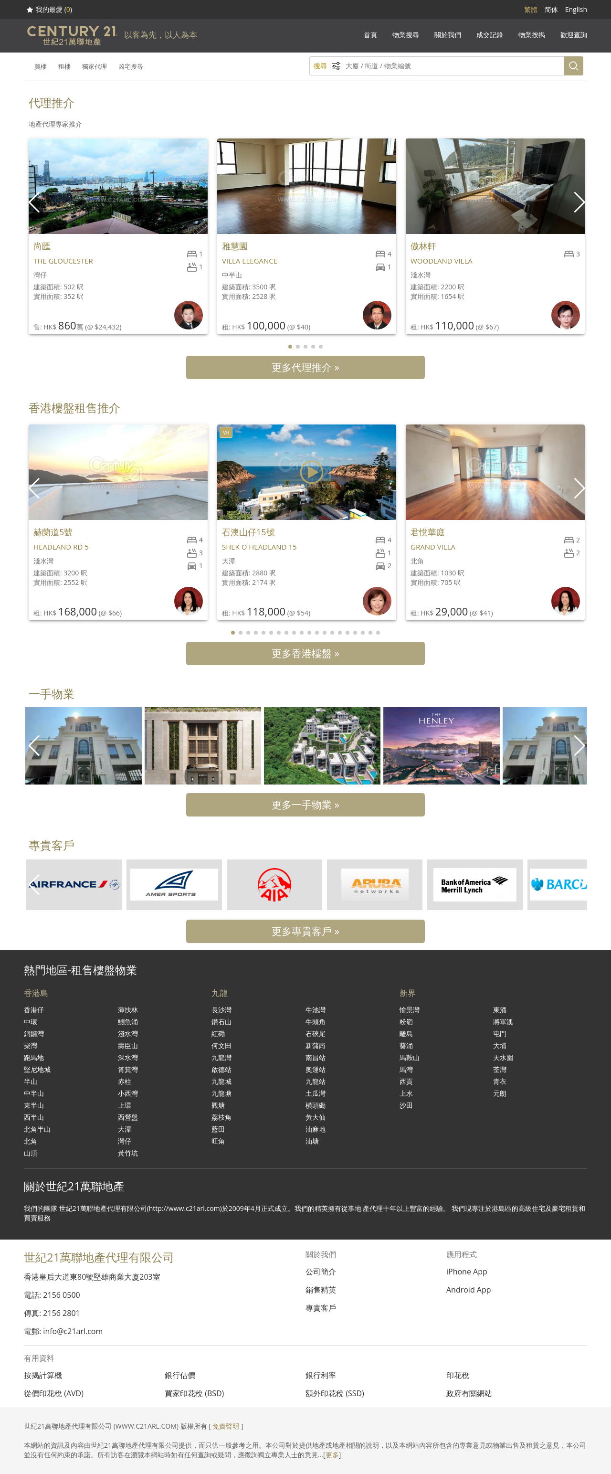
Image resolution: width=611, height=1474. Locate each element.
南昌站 (316, 1057)
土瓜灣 (316, 1093)
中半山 (34, 1093)
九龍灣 (221, 1057)
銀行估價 (180, 1375)
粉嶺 (406, 1021)
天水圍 (503, 1057)
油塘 (312, 1140)
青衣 (499, 1081)
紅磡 (218, 1033)
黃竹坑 (128, 1152)
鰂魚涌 (128, 1021)
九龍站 (316, 1081)
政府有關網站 (469, 1393)
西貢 (406, 1081)
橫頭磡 (316, 1105)
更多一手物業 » (305, 804)
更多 (332, 1454)
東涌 (499, 1009)
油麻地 (316, 1129)
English (576, 9)
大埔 (499, 1045)
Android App (468, 1289)
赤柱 (124, 1081)
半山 (30, 1081)
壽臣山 (128, 1045)
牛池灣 (316, 1009)
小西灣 (128, 1093)
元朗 (499, 1093)
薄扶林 (128, 1009)
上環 (124, 1105)
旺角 (218, 1140)
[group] (83, 746)
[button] (580, 202)
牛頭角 (316, 1021)
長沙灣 (221, 1009)
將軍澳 (503, 1021)
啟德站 (221, 1069)
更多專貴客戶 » (305, 931)
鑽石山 (221, 1021)
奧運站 (316, 1069)
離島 (406, 1033)
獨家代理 (94, 66)
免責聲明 (225, 1426)
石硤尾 (316, 1033)
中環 (30, 1021)
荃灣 (499, 1069)
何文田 (221, 1045)
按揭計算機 (43, 1375)
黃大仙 (316, 1117)
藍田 (218, 1129)
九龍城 (221, 1081)
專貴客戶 (321, 1308)
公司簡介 (321, 1271)
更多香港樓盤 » (305, 653)
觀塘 (218, 1105)
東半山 (34, 1105)
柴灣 (30, 1045)
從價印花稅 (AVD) (54, 1393)
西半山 (34, 1117)
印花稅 (457, 1375)
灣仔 (124, 1140)
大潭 (124, 1129)
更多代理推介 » (305, 367)
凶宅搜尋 (130, 66)
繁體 (530, 9)
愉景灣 (410, 1009)
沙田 (406, 1105)
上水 (406, 1093)
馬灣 (406, 1069)
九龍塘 (221, 1093)
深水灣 (128, 1057)
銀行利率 (321, 1375)
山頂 (30, 1152)
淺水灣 (128, 1033)
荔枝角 (221, 1117)
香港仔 (34, 1009)
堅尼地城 (37, 1069)
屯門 (499, 1033)
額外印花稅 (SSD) (335, 1393)
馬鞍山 (410, 1057)
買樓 (40, 66)
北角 (30, 1140)
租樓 (64, 66)
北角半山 (37, 1129)
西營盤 (128, 1117)
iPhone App (466, 1271)
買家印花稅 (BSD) (194, 1393)
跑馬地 (34, 1057)
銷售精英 (321, 1289)
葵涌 (406, 1045)
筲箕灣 (128, 1069)
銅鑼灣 (34, 1033)
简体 (551, 9)
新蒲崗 (316, 1045)
